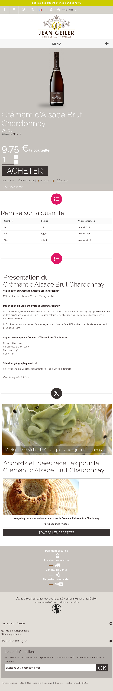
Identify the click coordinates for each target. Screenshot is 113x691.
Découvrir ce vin (26, 180)
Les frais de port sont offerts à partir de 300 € (56, 3)
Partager (43, 180)
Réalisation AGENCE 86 (77, 683)
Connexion (51, 9)
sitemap (48, 683)
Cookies (59, 683)
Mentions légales (9, 683)
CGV (22, 683)
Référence (7, 134)
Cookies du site (34, 683)
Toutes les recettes (56, 533)
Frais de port (8, 180)
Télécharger (60, 180)
